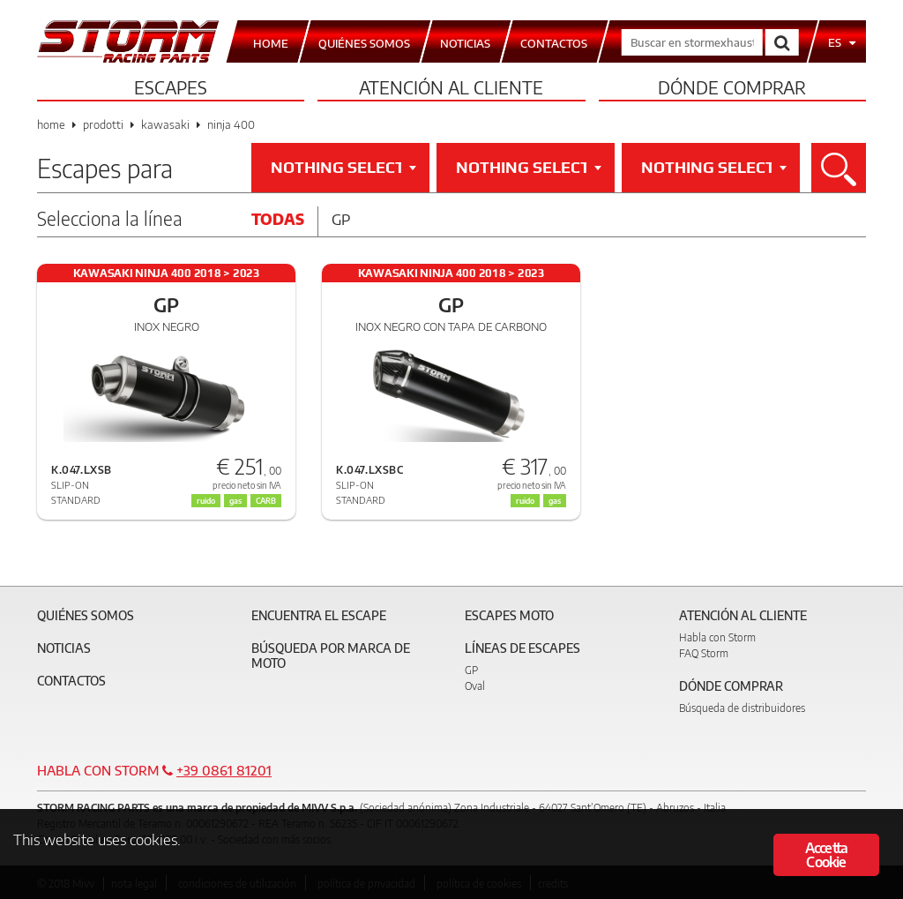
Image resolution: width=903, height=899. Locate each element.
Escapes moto (509, 615)
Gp (341, 218)
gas (555, 501)
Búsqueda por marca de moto (330, 656)
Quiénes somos (85, 615)
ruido (525, 501)
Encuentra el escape (318, 615)
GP (471, 670)
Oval (475, 686)
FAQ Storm (703, 653)
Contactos (71, 680)
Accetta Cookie (826, 855)
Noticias (64, 648)
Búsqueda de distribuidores (742, 708)
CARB (266, 501)
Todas (277, 218)
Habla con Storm (717, 637)
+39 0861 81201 (224, 770)
